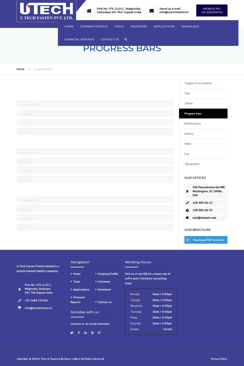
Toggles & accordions (198, 83)
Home (69, 26)
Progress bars (192, 113)
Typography (191, 164)
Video (188, 143)
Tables (188, 103)
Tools (119, 26)
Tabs (187, 93)
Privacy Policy (219, 358)
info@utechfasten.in (174, 12)
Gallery (188, 133)
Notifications (192, 123)
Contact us (110, 39)
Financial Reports (79, 39)
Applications (164, 26)
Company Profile (93, 26)
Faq (186, 154)
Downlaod (190, 26)
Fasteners (138, 26)
